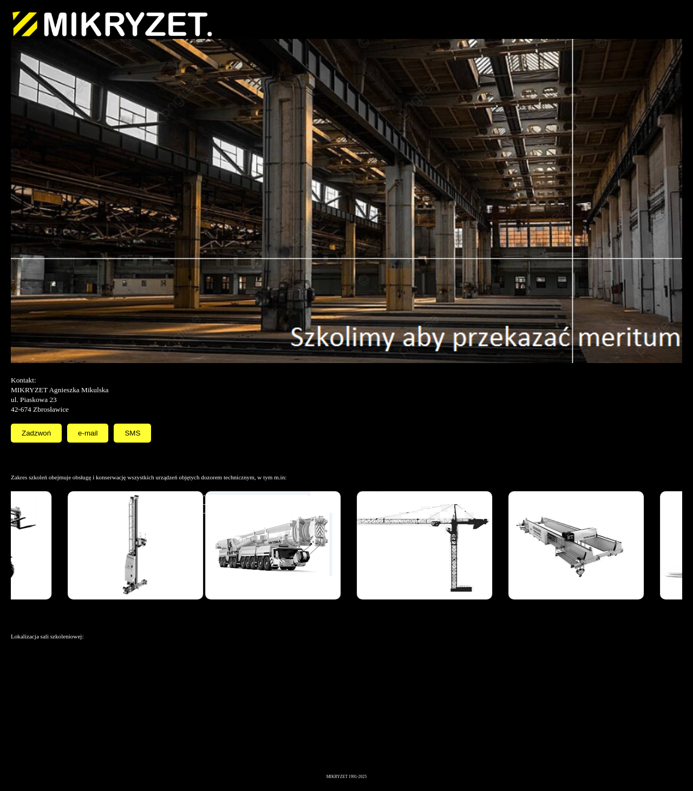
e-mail (87, 433)
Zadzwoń (36, 433)
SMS (132, 433)
